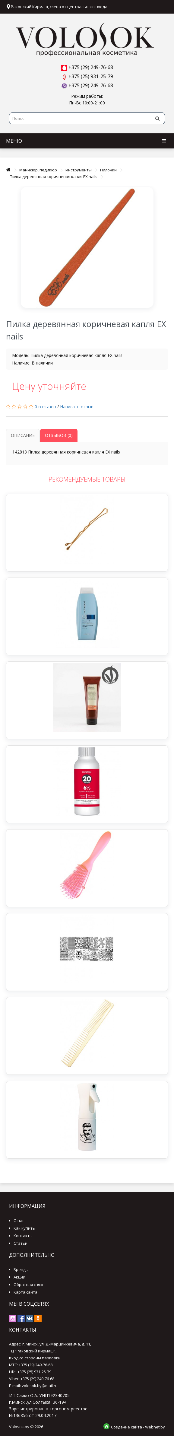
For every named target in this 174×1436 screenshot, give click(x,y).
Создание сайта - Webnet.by (138, 1427)
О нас (19, 1220)
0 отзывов (45, 406)
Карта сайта (25, 1292)
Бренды (21, 1269)
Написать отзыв (76, 406)
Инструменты (78, 170)
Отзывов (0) (59, 435)
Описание (23, 435)
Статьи (20, 1243)
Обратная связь (29, 1284)
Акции (19, 1277)
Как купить (24, 1228)
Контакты (23, 1235)
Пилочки (108, 170)
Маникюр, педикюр (38, 170)
